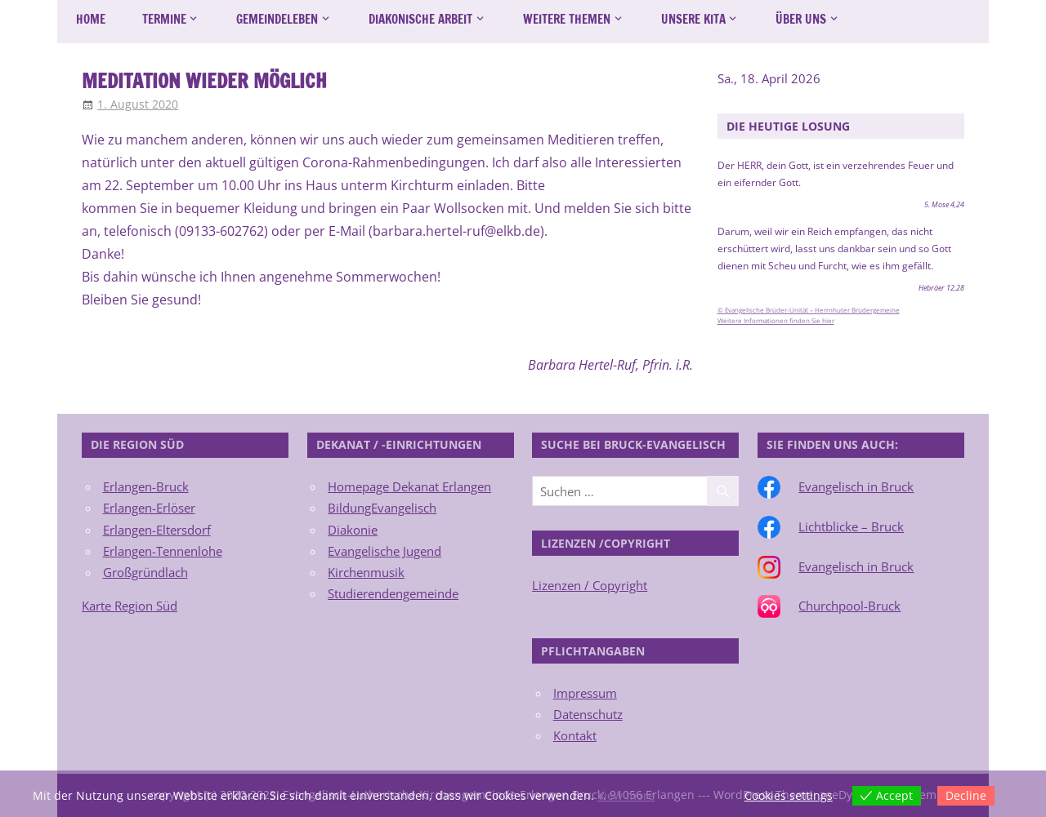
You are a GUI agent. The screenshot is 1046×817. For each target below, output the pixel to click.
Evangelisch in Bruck (856, 486)
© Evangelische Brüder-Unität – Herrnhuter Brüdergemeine (808, 310)
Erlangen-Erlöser (149, 508)
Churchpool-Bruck (849, 605)
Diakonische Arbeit (420, 19)
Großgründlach (145, 572)
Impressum (585, 693)
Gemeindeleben (277, 19)
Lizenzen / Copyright (589, 585)
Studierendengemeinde (393, 593)
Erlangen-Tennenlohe (162, 551)
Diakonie (353, 530)
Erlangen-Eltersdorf (157, 530)
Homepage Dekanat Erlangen (409, 486)
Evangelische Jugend (384, 551)
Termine (164, 19)
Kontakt (575, 735)
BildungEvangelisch (382, 508)
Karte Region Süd (129, 605)
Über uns (801, 19)
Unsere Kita (693, 19)
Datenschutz (588, 714)
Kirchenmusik (366, 572)
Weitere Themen (566, 19)
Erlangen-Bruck (146, 486)
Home (90, 19)
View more (626, 795)
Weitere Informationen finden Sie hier (775, 321)
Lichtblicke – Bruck (851, 526)
